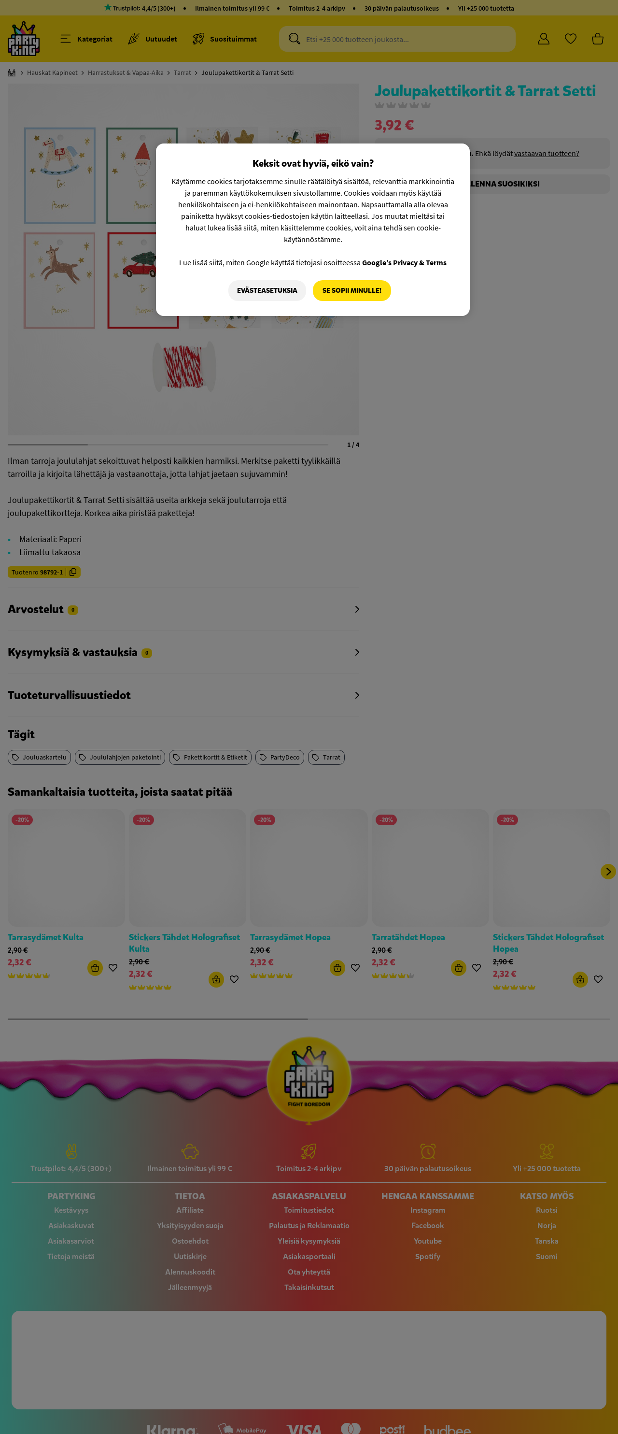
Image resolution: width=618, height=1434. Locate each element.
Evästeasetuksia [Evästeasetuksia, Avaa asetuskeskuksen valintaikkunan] (267, 290)
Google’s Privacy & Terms (404, 262)
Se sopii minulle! (352, 290)
